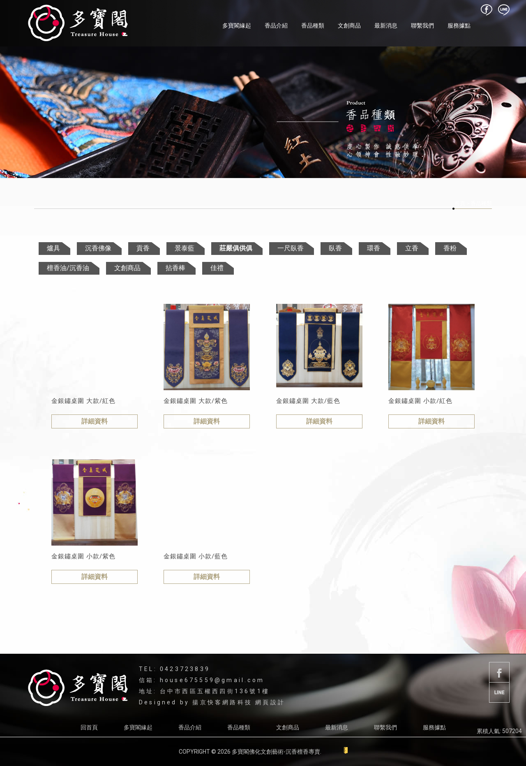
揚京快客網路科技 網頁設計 (238, 702)
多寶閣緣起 (236, 25)
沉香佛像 (98, 248)
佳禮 (217, 268)
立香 (411, 248)
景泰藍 (184, 248)
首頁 (459, 203)
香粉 (450, 248)
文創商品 (349, 25)
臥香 (335, 248)
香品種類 (312, 25)
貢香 (143, 248)
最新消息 (385, 25)
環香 (373, 248)
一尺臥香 (290, 248)
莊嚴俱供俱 (235, 248)
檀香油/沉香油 (68, 268)
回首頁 (89, 727)
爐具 (53, 248)
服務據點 (459, 25)
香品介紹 (276, 25)
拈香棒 (175, 268)
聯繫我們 (422, 25)
